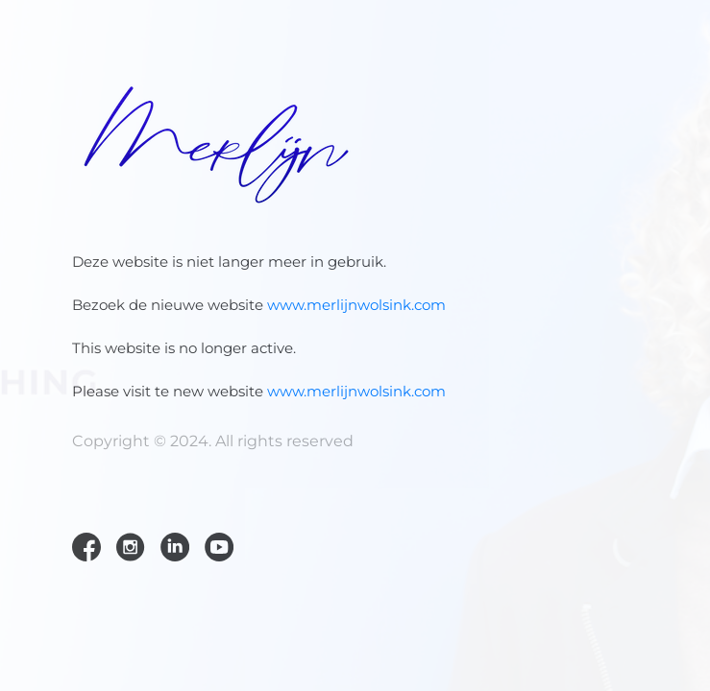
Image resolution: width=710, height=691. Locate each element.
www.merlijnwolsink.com (356, 305)
